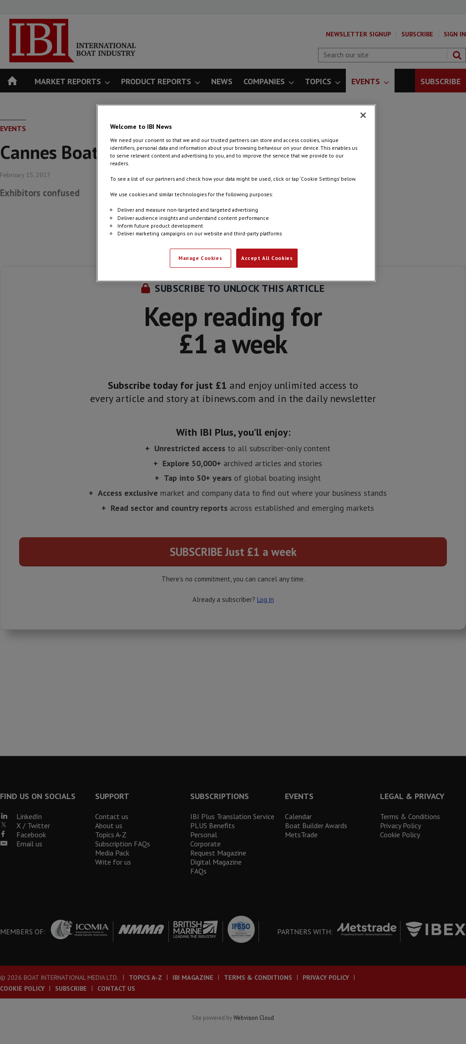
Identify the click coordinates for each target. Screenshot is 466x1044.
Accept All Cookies (267, 258)
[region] (236, 192)
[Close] (363, 115)
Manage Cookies (200, 258)
